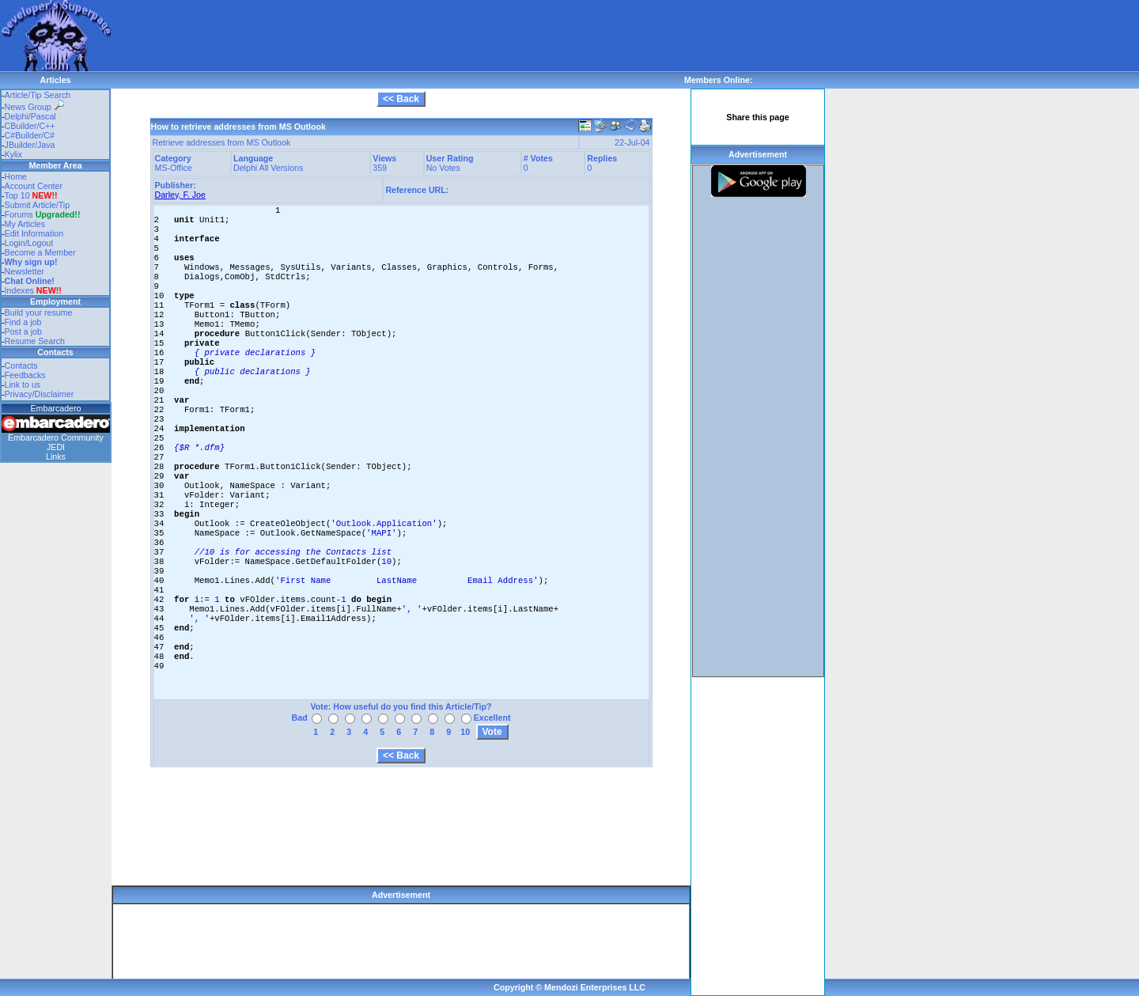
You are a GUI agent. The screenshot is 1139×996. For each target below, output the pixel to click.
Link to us (23, 384)
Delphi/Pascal (30, 116)
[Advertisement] (399, 35)
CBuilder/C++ (30, 126)
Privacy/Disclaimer (39, 394)
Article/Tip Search (38, 95)
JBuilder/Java (30, 145)
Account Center (33, 186)
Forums (43, 214)
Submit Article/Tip (37, 205)
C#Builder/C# (30, 135)
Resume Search (35, 341)
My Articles (25, 224)
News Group (34, 107)
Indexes (19, 290)
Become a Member (40, 252)
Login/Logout (29, 243)
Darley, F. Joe (180, 194)
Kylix (14, 154)
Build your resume (39, 312)
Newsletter (24, 271)
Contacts (21, 365)
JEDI (56, 447)
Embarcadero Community (56, 437)
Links (56, 456)
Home (16, 176)
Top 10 (17, 195)
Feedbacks (25, 375)
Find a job (23, 322)
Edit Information (34, 233)
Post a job (23, 331)
